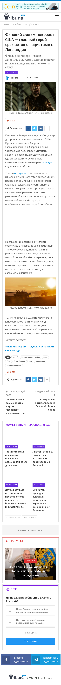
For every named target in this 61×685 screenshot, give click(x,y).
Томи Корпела (19, 361)
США (8, 361)
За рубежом (11, 72)
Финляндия (40, 361)
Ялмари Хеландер (14, 365)
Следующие (29, 517)
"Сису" (15, 357)
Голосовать (30, 641)
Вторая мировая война (30, 357)
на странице (21, 173)
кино (45, 357)
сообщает (48, 162)
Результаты (30, 632)
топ (30, 361)
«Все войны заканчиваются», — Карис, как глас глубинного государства (30, 571)
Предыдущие (13, 517)
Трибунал (30, 560)
